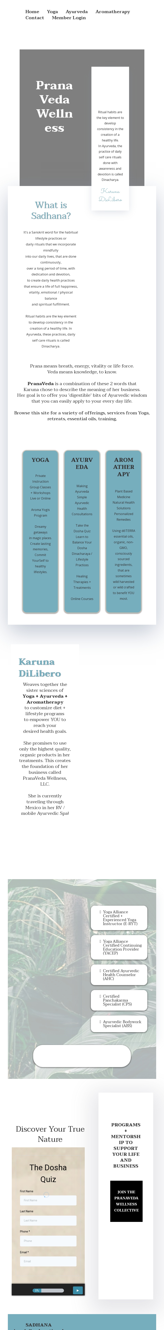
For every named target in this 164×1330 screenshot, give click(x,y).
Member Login (69, 18)
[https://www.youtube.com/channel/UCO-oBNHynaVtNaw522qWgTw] (145, 1295)
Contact (35, 18)
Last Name (26, 1173)
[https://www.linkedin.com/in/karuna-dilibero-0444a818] (124, 1295)
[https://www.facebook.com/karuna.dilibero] (81, 1295)
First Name (26, 1153)
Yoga (52, 12)
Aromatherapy (113, 12)
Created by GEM (107, 1319)
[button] (78, 1252)
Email (24, 1214)
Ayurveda (77, 12)
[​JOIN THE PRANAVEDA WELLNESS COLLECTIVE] (126, 1163)
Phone (25, 1193)
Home (32, 12)
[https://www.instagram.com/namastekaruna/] (103, 1295)
